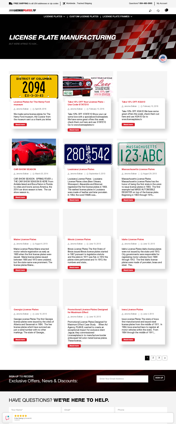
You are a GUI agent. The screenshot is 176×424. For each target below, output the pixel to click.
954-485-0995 (145, 4)
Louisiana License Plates (83, 183)
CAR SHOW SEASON (27, 183)
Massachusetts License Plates (141, 183)
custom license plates (83, 17)
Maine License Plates (27, 260)
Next (164, 387)
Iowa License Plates (134, 337)
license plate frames (116, 17)
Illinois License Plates (81, 260)
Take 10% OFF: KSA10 (136, 109)
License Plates (53, 17)
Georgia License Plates (28, 337)
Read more (21, 137)
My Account (162, 3)
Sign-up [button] (159, 408)
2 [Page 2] (150, 387)
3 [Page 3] (157, 387)
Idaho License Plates (135, 260)
